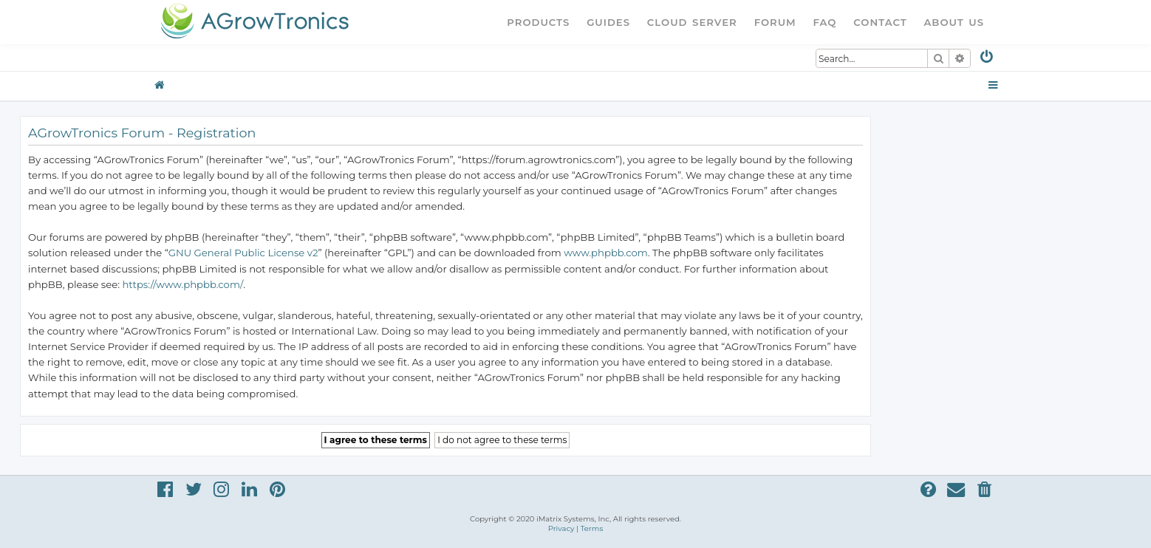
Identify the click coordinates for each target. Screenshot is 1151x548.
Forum (775, 22)
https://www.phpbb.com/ (182, 284)
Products (538, 22)
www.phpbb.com (606, 252)
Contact (879, 22)
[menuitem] (987, 59)
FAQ (825, 22)
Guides (608, 22)
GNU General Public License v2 (243, 252)
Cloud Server (692, 22)
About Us (953, 22)
